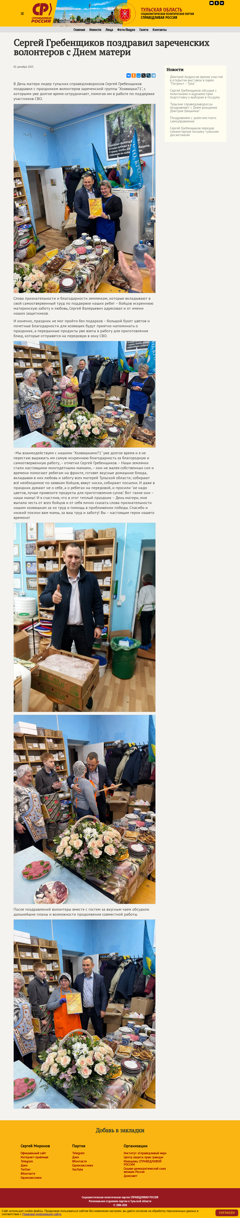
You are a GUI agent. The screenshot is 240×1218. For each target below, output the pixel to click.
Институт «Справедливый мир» (145, 1153)
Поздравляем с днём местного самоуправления (191, 119)
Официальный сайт (33, 1153)
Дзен (24, 1165)
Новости (95, 30)
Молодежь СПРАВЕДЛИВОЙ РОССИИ (142, 1163)
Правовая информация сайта (41, 1214)
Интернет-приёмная (34, 1157)
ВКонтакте (28, 1173)
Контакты (160, 30)
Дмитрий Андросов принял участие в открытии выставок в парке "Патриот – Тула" (194, 80)
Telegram (27, 1161)
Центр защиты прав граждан (143, 1157)
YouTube (77, 1169)
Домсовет (130, 1175)
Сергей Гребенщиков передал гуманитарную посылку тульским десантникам (192, 131)
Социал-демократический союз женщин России (145, 1170)
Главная (79, 30)
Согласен (227, 1212)
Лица (109, 30)
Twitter (25, 1169)
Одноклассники (31, 1177)
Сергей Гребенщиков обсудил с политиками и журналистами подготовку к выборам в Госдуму (193, 94)
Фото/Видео (126, 30)
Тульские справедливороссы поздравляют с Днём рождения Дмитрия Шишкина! (191, 108)
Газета (143, 30)
